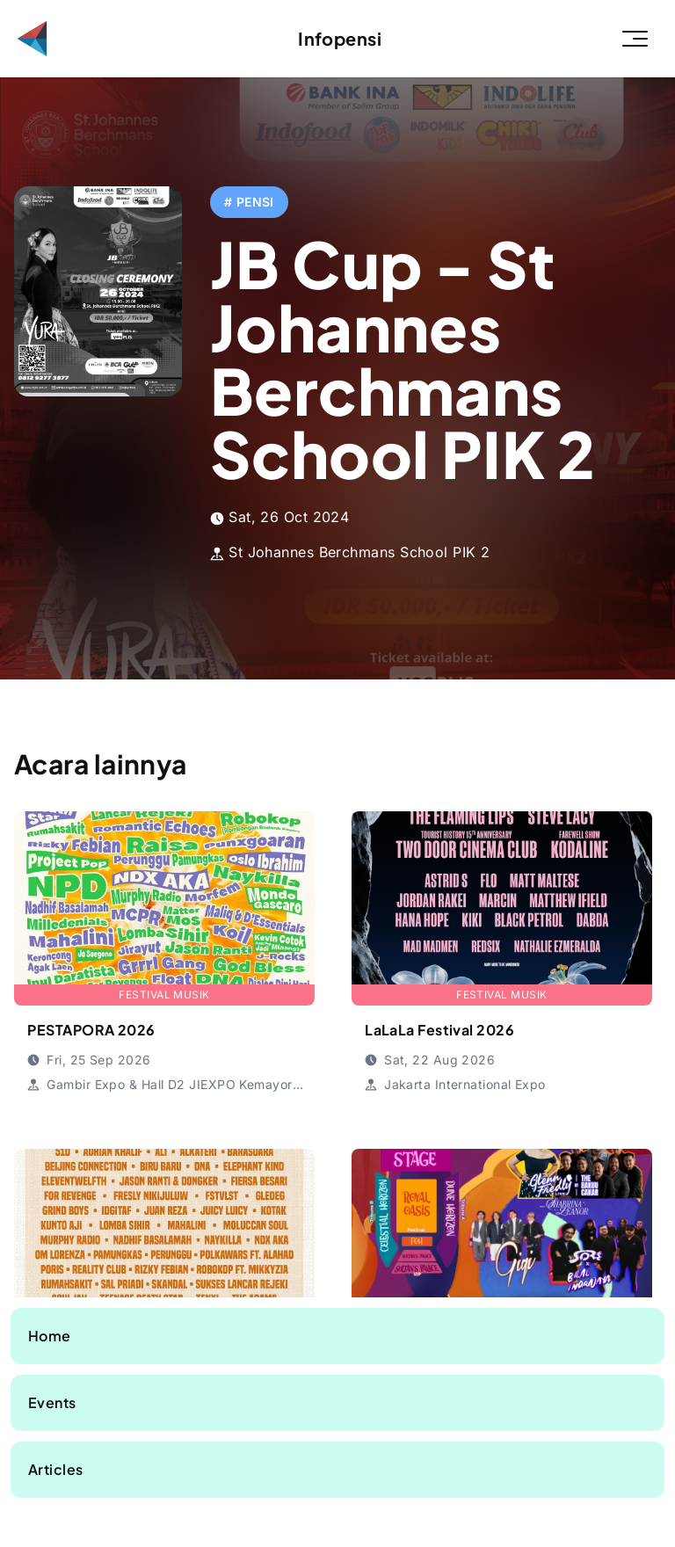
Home (49, 1335)
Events (52, 1402)
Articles (55, 1469)
